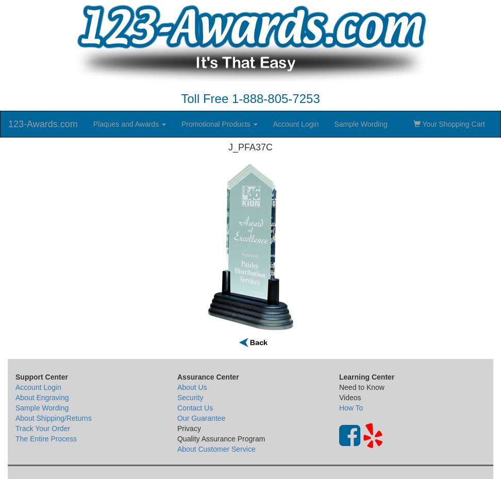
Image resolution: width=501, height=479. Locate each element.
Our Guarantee (201, 418)
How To (351, 408)
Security (190, 398)
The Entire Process (46, 439)
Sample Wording (360, 124)
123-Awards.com (43, 124)
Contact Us (195, 408)
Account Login (296, 124)
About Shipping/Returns (53, 418)
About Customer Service (216, 449)
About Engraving (42, 398)
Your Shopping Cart (449, 124)
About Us (192, 387)
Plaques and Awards (129, 124)
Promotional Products (219, 124)
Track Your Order (42, 428)
